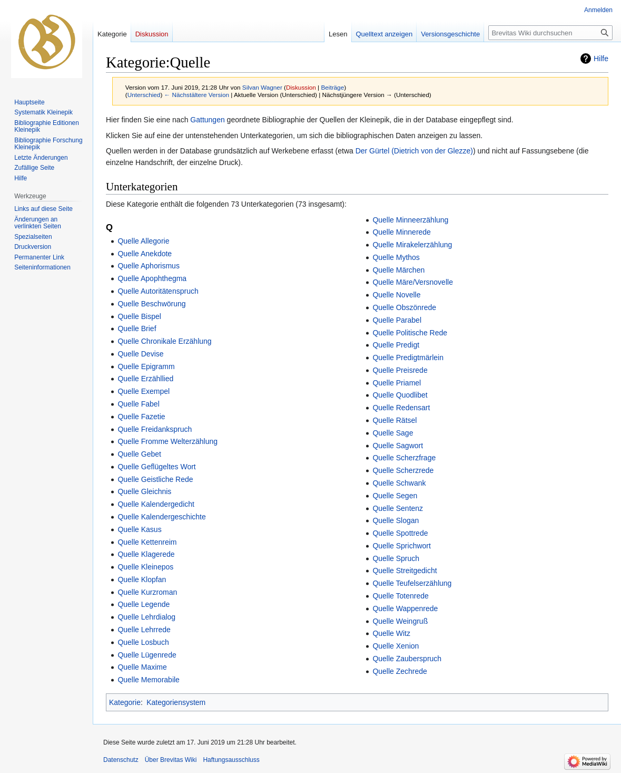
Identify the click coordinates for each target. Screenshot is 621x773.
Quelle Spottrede (400, 533)
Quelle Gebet (139, 454)
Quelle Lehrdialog (146, 617)
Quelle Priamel (396, 383)
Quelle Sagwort (397, 445)
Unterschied (144, 94)
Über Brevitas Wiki (171, 760)
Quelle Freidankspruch (154, 429)
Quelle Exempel (143, 391)
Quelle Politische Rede (409, 332)
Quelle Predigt (395, 345)
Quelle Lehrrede (143, 629)
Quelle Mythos (395, 257)
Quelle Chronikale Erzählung (164, 341)
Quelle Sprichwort (401, 546)
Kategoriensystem (175, 702)
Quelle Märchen (398, 270)
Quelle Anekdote (144, 253)
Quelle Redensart (401, 407)
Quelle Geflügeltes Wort (156, 466)
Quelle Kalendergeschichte (161, 517)
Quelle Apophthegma (151, 278)
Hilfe (601, 58)
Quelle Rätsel (394, 420)
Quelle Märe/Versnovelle (412, 282)
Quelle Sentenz (397, 508)
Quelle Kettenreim (146, 542)
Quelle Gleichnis (144, 491)
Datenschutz (121, 760)
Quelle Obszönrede (404, 307)
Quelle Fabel (138, 404)
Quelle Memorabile (148, 679)
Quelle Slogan (395, 520)
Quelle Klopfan (141, 579)
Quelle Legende (143, 604)
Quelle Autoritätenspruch (157, 291)
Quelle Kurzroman (147, 592)
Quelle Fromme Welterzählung (167, 441)
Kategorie (125, 702)
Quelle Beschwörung (151, 303)
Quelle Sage (392, 433)
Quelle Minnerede (401, 232)
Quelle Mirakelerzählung (412, 244)
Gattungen (207, 119)
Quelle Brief (136, 328)
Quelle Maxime (141, 667)
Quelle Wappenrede (405, 608)
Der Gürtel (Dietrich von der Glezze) (414, 151)
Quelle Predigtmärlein (407, 357)
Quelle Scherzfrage (404, 457)
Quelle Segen (394, 495)
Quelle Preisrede (399, 370)
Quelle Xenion (395, 646)
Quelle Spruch (395, 558)
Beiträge (332, 87)
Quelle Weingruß (400, 621)
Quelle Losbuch (143, 642)
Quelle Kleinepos (145, 567)
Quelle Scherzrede (402, 470)
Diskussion (301, 87)
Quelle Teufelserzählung (411, 583)
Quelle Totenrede (400, 596)
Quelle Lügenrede (146, 655)
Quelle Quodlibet (399, 395)
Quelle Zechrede (399, 671)
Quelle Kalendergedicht (155, 504)
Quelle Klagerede (145, 554)
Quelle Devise (140, 354)
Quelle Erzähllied (145, 378)
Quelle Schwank (399, 483)
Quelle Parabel (396, 320)
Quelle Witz (391, 633)
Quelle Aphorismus (148, 266)
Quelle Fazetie (141, 416)
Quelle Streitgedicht (404, 570)
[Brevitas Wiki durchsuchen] (550, 32)
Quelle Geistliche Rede (155, 479)
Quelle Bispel (139, 316)
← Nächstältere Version (196, 94)
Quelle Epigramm (145, 366)
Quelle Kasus (139, 529)
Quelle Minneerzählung (410, 220)
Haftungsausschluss (231, 760)
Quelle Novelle (396, 295)
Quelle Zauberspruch (406, 658)
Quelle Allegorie (143, 241)
